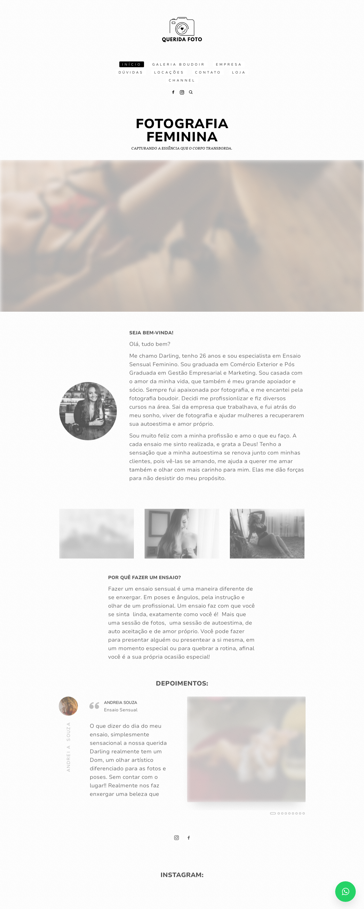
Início (132, 64)
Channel (182, 80)
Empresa (229, 64)
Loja (239, 72)
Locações (169, 72)
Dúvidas (130, 72)
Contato (208, 72)
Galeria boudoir (178, 64)
